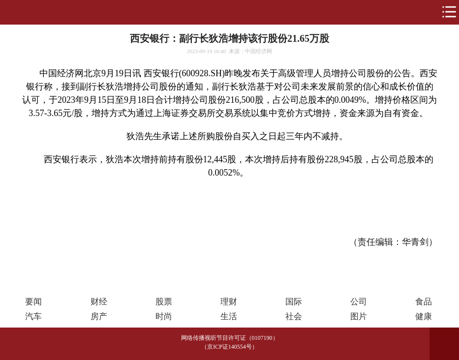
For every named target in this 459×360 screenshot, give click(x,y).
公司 (358, 301)
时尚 (163, 316)
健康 (423, 316)
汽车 (33, 316)
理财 (228, 301)
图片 (358, 316)
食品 (423, 301)
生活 (228, 316)
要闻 (33, 301)
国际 (293, 301)
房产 (99, 316)
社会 (293, 316)
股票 (163, 301)
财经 (99, 301)
